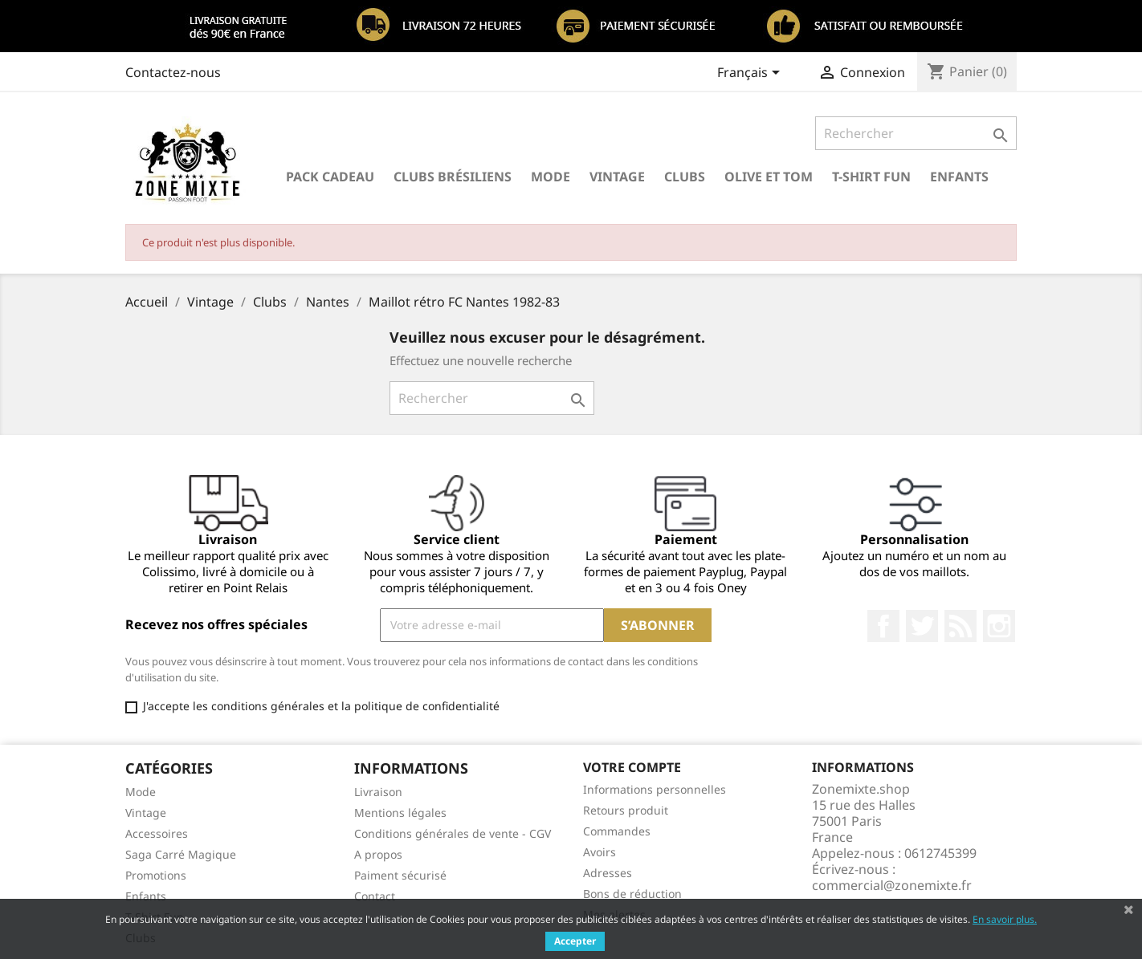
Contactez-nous (173, 72)
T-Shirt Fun (871, 176)
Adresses (607, 872)
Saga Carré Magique (180, 854)
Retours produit (625, 810)
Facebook (883, 626)
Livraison (378, 791)
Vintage (617, 176)
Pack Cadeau (330, 176)
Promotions (155, 875)
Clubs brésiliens (453, 176)
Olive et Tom (768, 176)
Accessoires (156, 833)
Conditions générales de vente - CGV (452, 833)
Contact (374, 896)
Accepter (575, 941)
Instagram (999, 626)
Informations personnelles (654, 789)
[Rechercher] (916, 133)
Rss (960, 626)
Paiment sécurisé (400, 875)
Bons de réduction (632, 893)
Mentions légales (400, 812)
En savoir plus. (1005, 919)
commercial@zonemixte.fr (892, 885)
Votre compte (632, 767)
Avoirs (599, 851)
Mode (550, 176)
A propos (378, 854)
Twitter (922, 626)
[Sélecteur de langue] (751, 73)
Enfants (959, 176)
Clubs (684, 176)
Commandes (617, 831)
